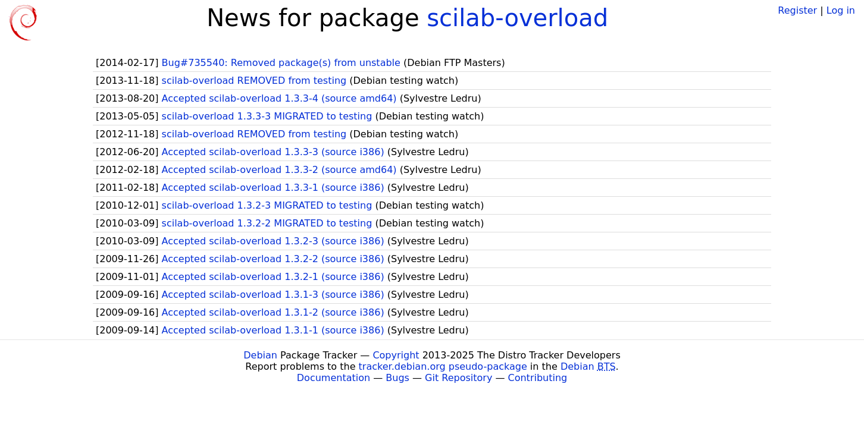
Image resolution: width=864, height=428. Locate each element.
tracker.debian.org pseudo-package (443, 366)
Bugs (397, 377)
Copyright (395, 355)
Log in (841, 10)
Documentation (333, 377)
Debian (260, 355)
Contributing (538, 377)
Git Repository (458, 377)
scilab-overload (517, 18)
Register (797, 10)
